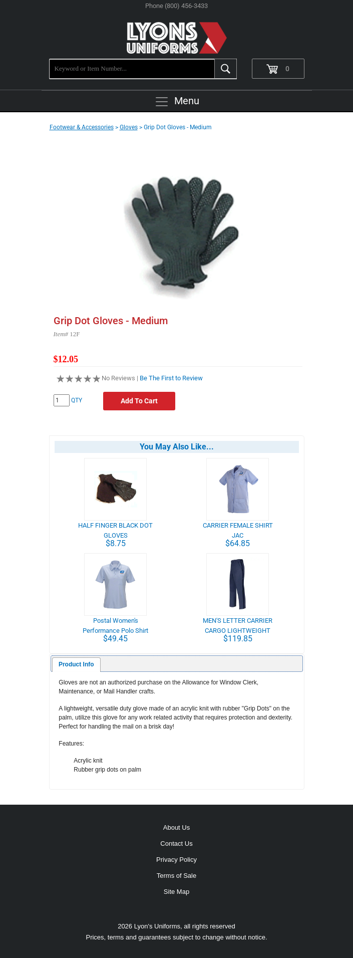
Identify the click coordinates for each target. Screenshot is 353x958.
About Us (176, 827)
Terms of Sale (176, 875)
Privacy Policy (176, 859)
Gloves (129, 127)
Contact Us (176, 843)
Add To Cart (139, 401)
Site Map (176, 891)
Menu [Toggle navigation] (176, 101)
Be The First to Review (171, 378)
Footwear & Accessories (82, 127)
